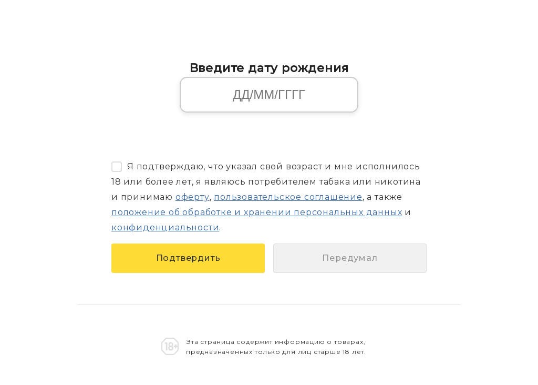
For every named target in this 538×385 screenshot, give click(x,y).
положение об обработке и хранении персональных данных (256, 212)
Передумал (349, 258)
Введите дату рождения (269, 67)
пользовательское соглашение (288, 197)
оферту (192, 197)
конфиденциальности (165, 227)
